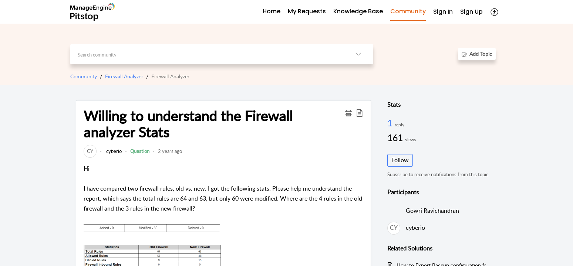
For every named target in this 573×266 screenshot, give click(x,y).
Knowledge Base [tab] (358, 11)
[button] (494, 11)
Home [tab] (271, 11)
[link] (90, 151)
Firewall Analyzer (124, 76)
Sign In (443, 11)
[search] (207, 54)
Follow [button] (400, 160)
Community (83, 76)
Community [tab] (408, 11)
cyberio (113, 151)
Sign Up (471, 11)
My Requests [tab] (307, 11)
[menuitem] (442, 12)
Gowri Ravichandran (432, 211)
